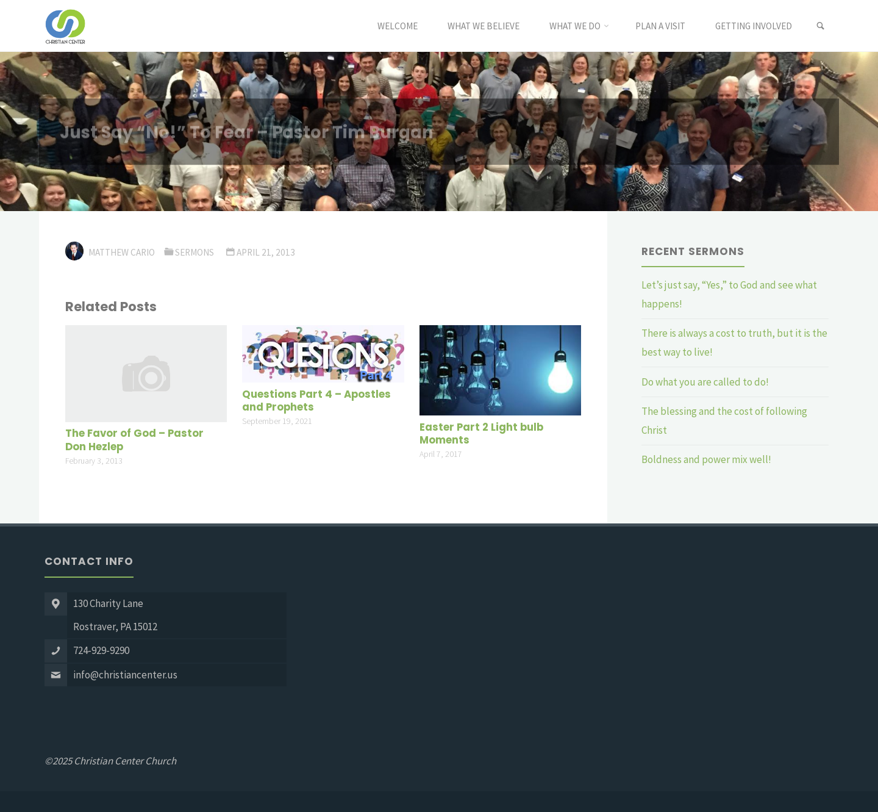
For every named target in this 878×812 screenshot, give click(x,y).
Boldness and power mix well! (706, 459)
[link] (820, 26)
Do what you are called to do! (705, 382)
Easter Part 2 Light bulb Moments (481, 434)
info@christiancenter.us (125, 674)
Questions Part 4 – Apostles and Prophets (316, 401)
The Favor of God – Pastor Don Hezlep (134, 440)
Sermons (194, 252)
